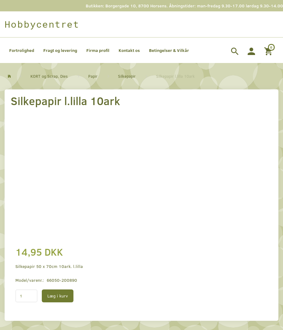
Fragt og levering (60, 50)
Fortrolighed (21, 50)
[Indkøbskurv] (269, 50)
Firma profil (97, 50)
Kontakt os (129, 50)
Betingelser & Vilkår (169, 50)
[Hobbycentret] (42, 24)
